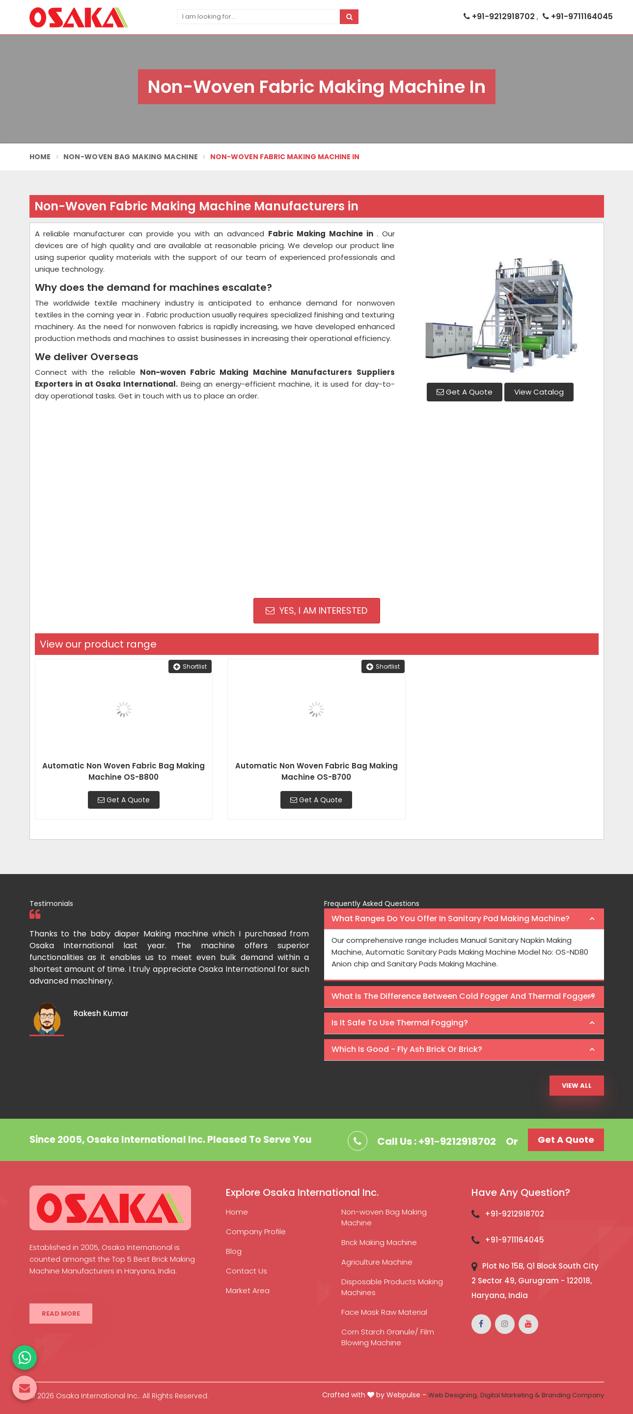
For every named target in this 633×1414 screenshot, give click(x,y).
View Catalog (539, 392)
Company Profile (256, 1231)
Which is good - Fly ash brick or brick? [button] (406, 1049)
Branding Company (573, 1395)
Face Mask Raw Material (384, 1312)
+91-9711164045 (578, 16)
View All (577, 1085)
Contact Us (246, 1271)
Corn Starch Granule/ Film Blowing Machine (387, 1337)
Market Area (248, 1290)
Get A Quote (465, 392)
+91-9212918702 (500, 16)
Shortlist (190, 666)
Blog (234, 1251)
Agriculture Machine (377, 1262)
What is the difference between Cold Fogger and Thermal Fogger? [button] (463, 996)
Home (40, 157)
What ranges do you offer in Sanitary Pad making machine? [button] (450, 918)
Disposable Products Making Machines (392, 1287)
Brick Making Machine (379, 1242)
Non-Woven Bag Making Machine (130, 157)
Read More (61, 1313)
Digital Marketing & (510, 1395)
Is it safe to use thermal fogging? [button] (399, 1022)
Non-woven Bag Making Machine (384, 1217)
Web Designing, (453, 1395)
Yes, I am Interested (316, 610)
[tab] (464, 919)
